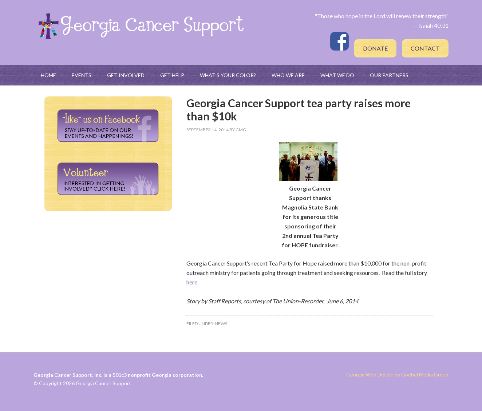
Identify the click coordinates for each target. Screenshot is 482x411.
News (221, 323)
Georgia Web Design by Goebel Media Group (397, 374)
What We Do (337, 75)
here (191, 282)
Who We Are (288, 75)
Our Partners (389, 75)
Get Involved (126, 75)
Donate (375, 48)
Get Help (172, 75)
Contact (425, 48)
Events (81, 75)
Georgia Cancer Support (141, 25)
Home (48, 75)
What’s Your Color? (228, 75)
